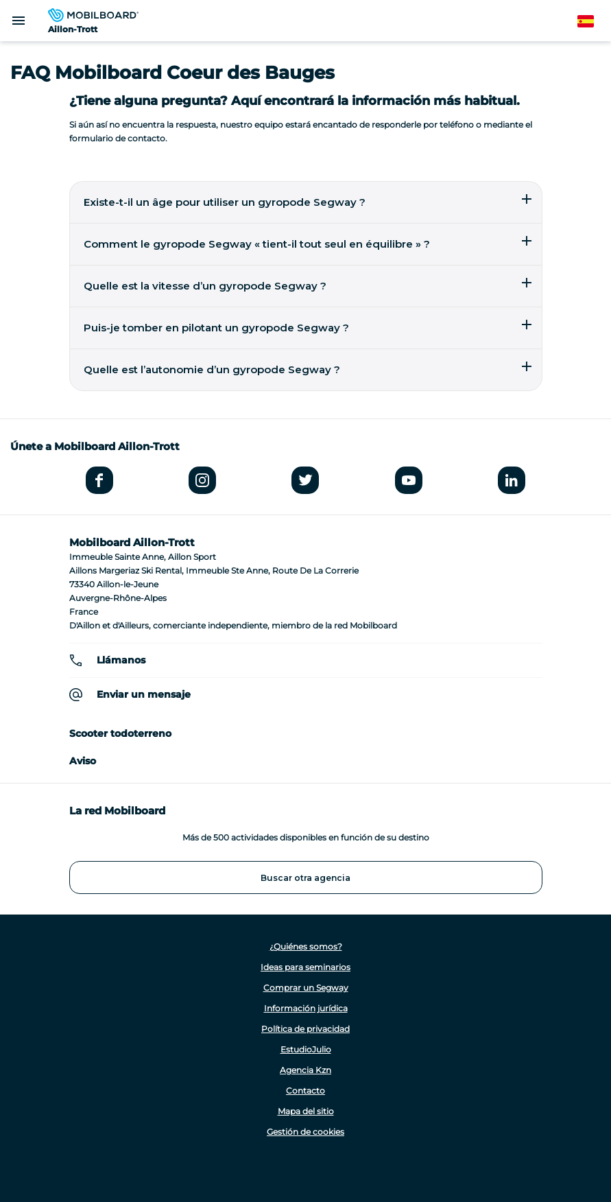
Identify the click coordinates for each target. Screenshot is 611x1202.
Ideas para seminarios (305, 967)
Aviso (82, 761)
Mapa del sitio (306, 1111)
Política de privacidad (305, 1029)
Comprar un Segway (305, 987)
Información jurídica (306, 1008)
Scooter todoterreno (120, 733)
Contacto (305, 1090)
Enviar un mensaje (144, 694)
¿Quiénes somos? (305, 946)
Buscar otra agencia (305, 878)
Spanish (593, 21)
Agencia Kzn (305, 1070)
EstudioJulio (305, 1049)
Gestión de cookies (305, 1132)
